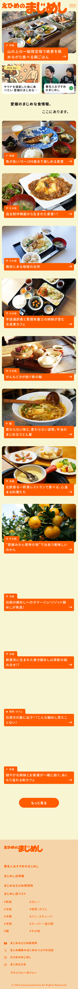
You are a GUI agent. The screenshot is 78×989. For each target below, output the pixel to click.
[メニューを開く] (72, 5)
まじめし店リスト (15, 894)
